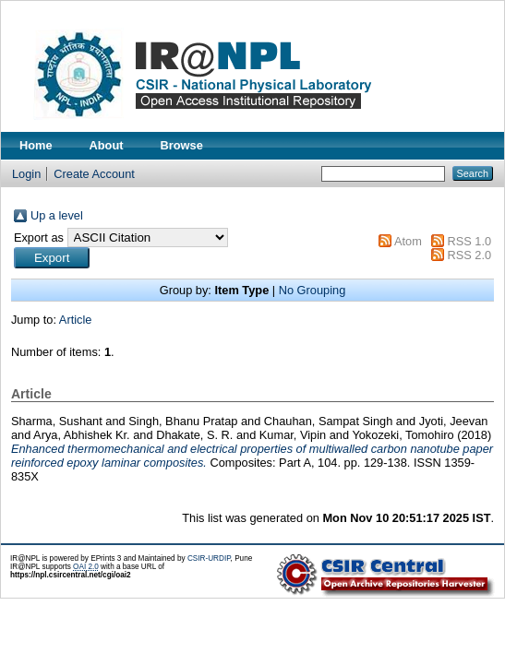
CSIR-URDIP (209, 558)
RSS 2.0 (469, 255)
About (107, 145)
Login (26, 174)
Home (36, 145)
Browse (182, 145)
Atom (408, 241)
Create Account (94, 174)
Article (75, 320)
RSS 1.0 (469, 241)
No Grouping (312, 290)
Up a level (56, 215)
